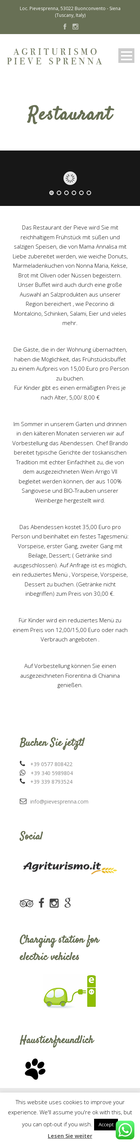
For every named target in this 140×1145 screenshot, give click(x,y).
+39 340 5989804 (52, 773)
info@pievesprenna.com (59, 801)
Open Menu (126, 55)
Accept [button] (106, 1124)
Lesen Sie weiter (70, 1135)
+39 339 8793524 (51, 781)
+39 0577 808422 (51, 764)
